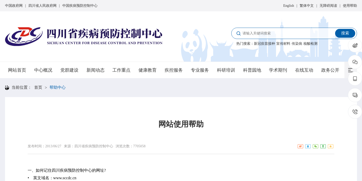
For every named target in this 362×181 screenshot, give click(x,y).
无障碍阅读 (328, 6)
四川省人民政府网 (42, 6)
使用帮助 (350, 6)
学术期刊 (278, 70)
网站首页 (17, 70)
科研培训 (226, 70)
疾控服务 (174, 70)
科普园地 (252, 70)
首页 (38, 87)
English (288, 6)
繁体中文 (307, 6)
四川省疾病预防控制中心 (93, 146)
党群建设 (69, 70)
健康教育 (148, 70)
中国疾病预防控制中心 (80, 6)
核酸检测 (310, 44)
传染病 (297, 44)
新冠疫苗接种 (264, 44)
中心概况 (43, 70)
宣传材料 (283, 44)
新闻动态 (95, 70)
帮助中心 (58, 87)
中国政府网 (14, 6)
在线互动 (304, 70)
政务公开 (330, 70)
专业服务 (200, 70)
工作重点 (121, 70)
